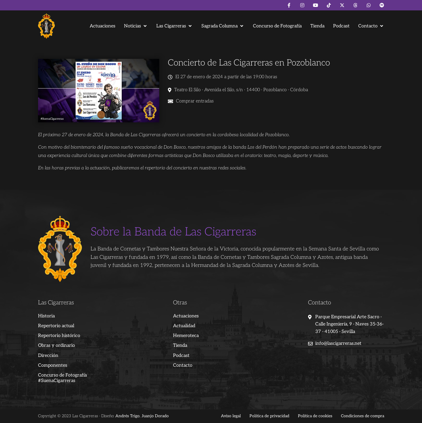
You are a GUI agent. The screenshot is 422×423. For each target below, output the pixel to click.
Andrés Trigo (127, 415)
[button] (136, 26)
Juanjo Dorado (155, 415)
